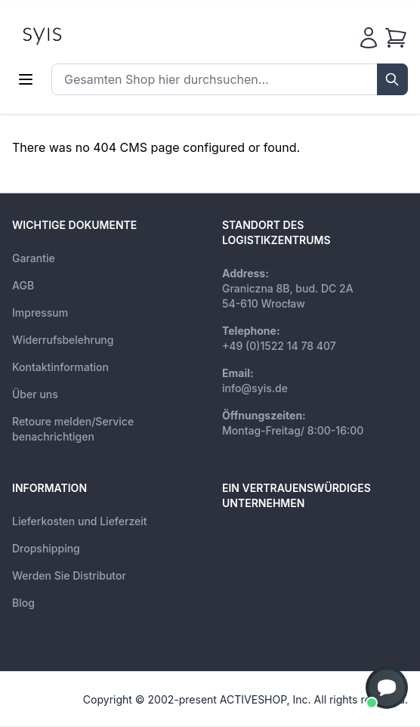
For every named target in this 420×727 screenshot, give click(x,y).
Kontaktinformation (60, 366)
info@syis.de (255, 388)
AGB (23, 285)
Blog (23, 602)
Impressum (40, 312)
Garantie (33, 258)
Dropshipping (46, 548)
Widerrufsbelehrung (62, 339)
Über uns (35, 394)
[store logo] (76, 34)
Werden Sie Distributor (69, 575)
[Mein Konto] (369, 38)
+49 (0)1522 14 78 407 (279, 345)
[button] (387, 688)
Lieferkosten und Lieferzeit (79, 521)
